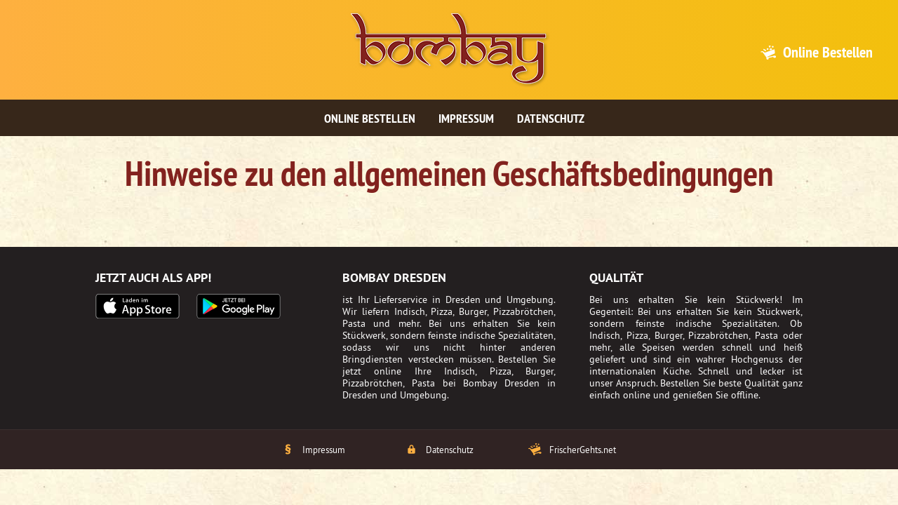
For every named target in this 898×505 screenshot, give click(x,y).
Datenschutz (550, 118)
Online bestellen (369, 118)
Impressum (466, 118)
